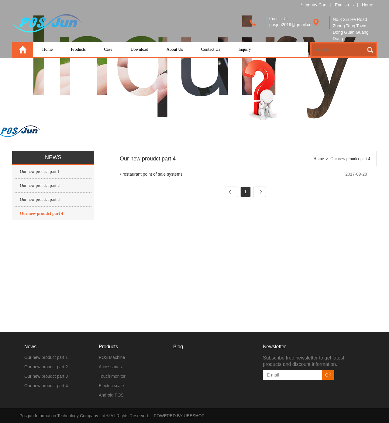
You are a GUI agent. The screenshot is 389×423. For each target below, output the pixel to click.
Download (139, 49)
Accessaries (110, 366)
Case (108, 49)
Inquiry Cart (315, 4)
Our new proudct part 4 (42, 213)
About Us (175, 49)
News (30, 346)
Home (367, 4)
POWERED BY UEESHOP (179, 415)
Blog (178, 346)
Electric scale (111, 385)
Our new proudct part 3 (40, 199)
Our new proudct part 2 (40, 185)
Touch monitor (112, 376)
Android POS (111, 395)
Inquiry (244, 49)
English (342, 4)
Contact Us (210, 49)
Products (78, 49)
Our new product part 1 (40, 171)
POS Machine (112, 357)
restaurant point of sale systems (152, 174)
